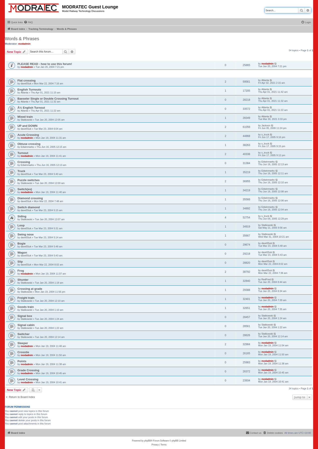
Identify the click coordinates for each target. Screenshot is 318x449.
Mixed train (25, 116)
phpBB (147, 441)
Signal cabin (26, 325)
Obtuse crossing (28, 144)
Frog (20, 270)
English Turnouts (29, 89)
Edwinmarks (27, 147)
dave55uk (26, 83)
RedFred (266, 279)
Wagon (22, 252)
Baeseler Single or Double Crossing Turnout (48, 98)
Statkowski (26, 119)
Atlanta (265, 80)
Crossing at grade (29, 288)
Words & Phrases (22, 38)
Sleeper (22, 343)
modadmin (24, 43)
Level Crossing (27, 379)
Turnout (22, 153)
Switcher (23, 334)
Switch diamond (28, 207)
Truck (21, 171)
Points (21, 361)
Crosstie (23, 352)
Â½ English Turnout (31, 107)
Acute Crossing (28, 134)
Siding (21, 216)
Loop (21, 225)
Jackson (265, 125)
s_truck (265, 134)
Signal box (24, 316)
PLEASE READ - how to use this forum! (44, 64)
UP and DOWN (27, 125)
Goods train (25, 307)
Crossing (23, 162)
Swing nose (25, 234)
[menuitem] (28, 22)
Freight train (25, 297)
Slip (20, 261)
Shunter (22, 279)
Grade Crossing (28, 370)
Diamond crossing (30, 198)
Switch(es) (24, 189)
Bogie (21, 243)
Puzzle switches (28, 180)
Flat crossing (26, 80)
